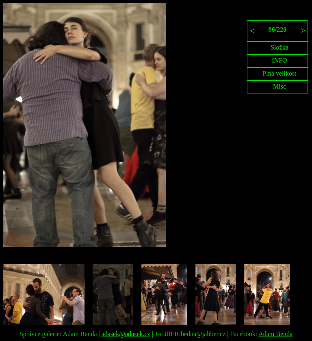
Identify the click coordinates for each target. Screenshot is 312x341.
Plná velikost (279, 73)
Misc (279, 86)
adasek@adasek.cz (126, 333)
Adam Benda (275, 333)
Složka (279, 47)
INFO (279, 60)
